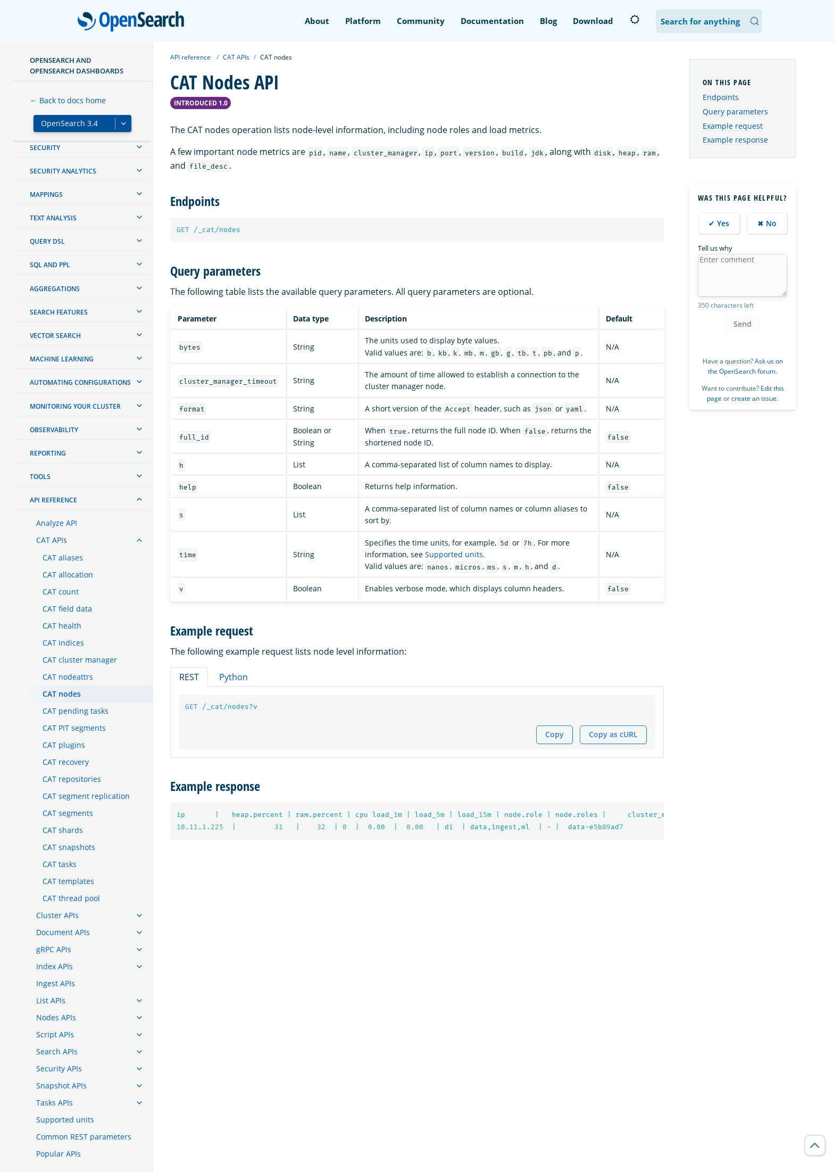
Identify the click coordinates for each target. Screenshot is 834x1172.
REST (189, 677)
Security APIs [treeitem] (59, 1068)
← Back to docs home (68, 100)
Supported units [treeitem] (65, 1120)
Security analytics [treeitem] (63, 171)
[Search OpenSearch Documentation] (709, 21)
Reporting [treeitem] (48, 453)
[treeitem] (139, 146)
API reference (190, 57)
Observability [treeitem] (54, 429)
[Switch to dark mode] (634, 19)
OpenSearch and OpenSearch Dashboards (76, 65)
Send (742, 324)
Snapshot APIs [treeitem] (61, 1085)
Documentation (492, 20)
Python (233, 677)
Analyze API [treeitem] (56, 523)
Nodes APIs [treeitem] (56, 1017)
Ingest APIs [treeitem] (55, 983)
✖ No (767, 223)
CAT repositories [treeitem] (72, 779)
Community (421, 20)
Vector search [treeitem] (55, 335)
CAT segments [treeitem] (68, 813)
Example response (735, 140)
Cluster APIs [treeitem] (57, 915)
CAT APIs (236, 57)
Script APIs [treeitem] (55, 1034)
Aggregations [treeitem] (55, 288)
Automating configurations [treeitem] (80, 382)
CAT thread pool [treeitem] (71, 898)
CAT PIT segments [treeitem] (74, 728)
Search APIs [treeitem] (57, 1051)
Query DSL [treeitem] (47, 241)
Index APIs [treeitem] (54, 966)
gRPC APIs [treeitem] (53, 949)
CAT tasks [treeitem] (60, 864)
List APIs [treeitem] (50, 1000)
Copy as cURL (613, 734)
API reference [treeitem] (53, 500)
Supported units (454, 554)
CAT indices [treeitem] (63, 643)
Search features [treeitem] (59, 312)
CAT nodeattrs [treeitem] (68, 677)
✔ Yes (718, 223)
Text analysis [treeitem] (53, 217)
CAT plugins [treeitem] (64, 745)
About (317, 20)
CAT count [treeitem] (61, 592)
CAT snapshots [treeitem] (69, 847)
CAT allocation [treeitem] (68, 575)
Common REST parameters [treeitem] (83, 1137)
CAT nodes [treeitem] (62, 694)
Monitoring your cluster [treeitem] (75, 406)
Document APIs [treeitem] (63, 932)
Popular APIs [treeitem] (58, 1154)
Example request (733, 126)
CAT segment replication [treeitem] (86, 796)
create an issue (754, 398)
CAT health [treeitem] (62, 626)
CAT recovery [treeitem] (66, 762)
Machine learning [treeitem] (62, 359)
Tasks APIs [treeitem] (54, 1102)
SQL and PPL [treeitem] (50, 264)
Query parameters (735, 111)
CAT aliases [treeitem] (63, 557)
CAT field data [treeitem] (67, 609)
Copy (554, 734)
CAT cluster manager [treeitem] (80, 660)
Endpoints (721, 97)
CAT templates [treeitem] (68, 881)
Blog (548, 20)
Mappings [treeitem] (46, 194)
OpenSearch (134, 22)
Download (593, 20)
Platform (363, 20)
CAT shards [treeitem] (63, 830)
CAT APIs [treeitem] (51, 540)
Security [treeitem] (45, 147)
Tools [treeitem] (40, 476)
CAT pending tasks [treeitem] (76, 711)
